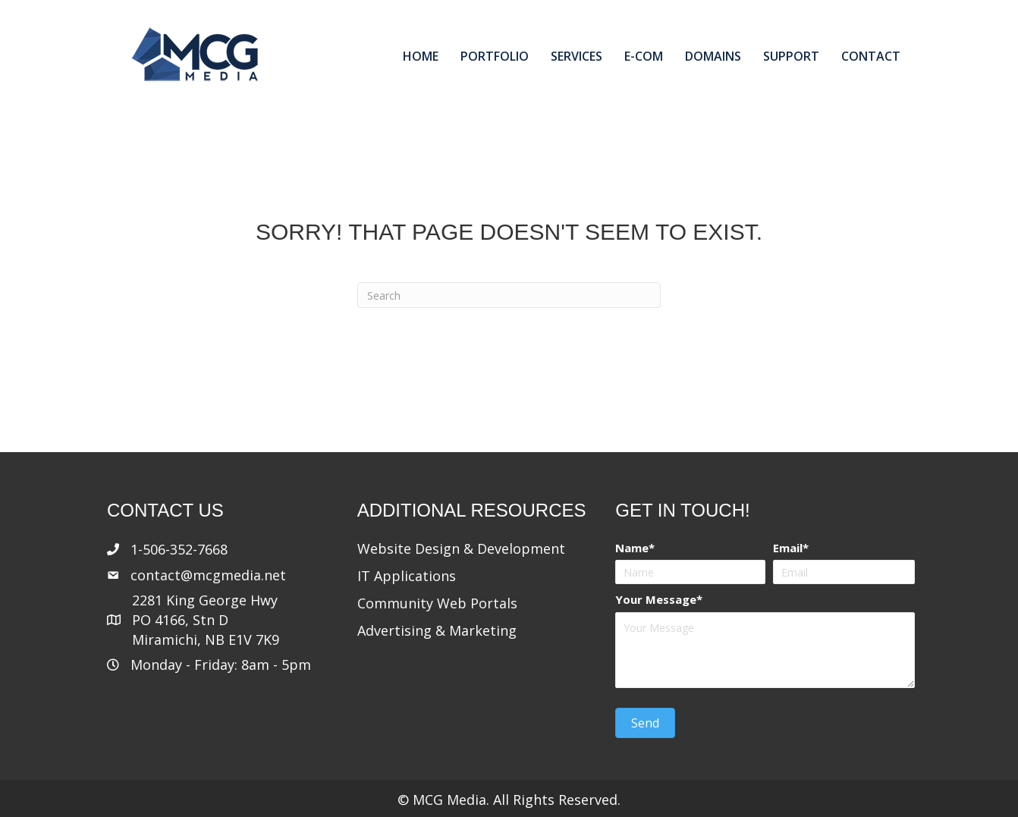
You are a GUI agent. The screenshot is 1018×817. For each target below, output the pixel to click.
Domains (713, 56)
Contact (870, 56)
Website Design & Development (461, 548)
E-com (643, 56)
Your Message (655, 599)
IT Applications (406, 576)
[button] (645, 723)
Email (788, 547)
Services (576, 56)
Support (791, 56)
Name (632, 547)
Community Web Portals (437, 603)
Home (420, 56)
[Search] (509, 295)
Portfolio (494, 56)
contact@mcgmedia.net (208, 575)
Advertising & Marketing (437, 630)
